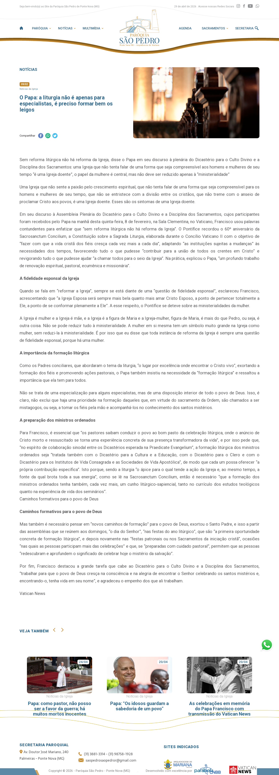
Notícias (65, 28)
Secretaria (244, 28)
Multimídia (91, 28)
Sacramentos (213, 28)
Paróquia (40, 28)
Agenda (185, 28)
